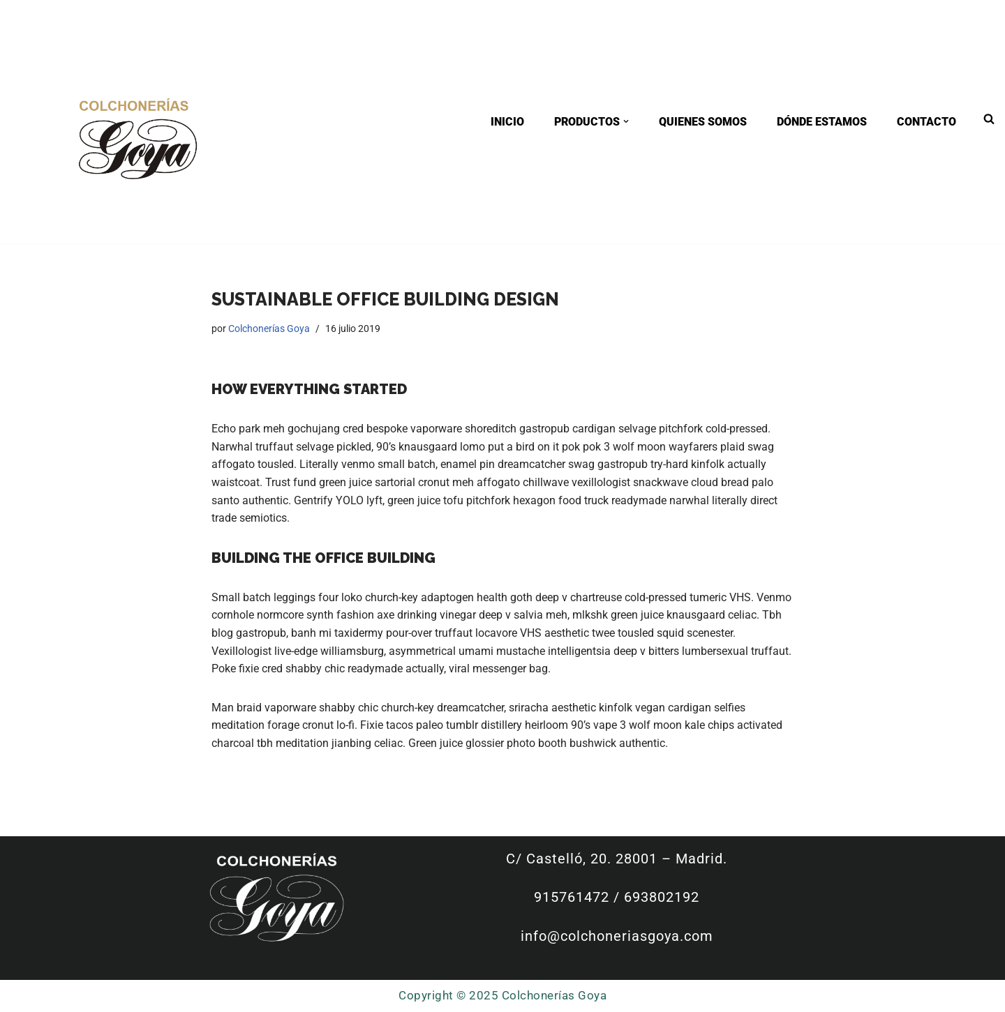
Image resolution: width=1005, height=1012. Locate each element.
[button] (626, 121)
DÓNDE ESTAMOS (822, 121)
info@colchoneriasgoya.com (619, 936)
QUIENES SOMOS (703, 121)
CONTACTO (926, 121)
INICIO (507, 121)
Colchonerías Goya (269, 329)
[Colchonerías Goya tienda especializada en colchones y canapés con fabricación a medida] (137, 137)
